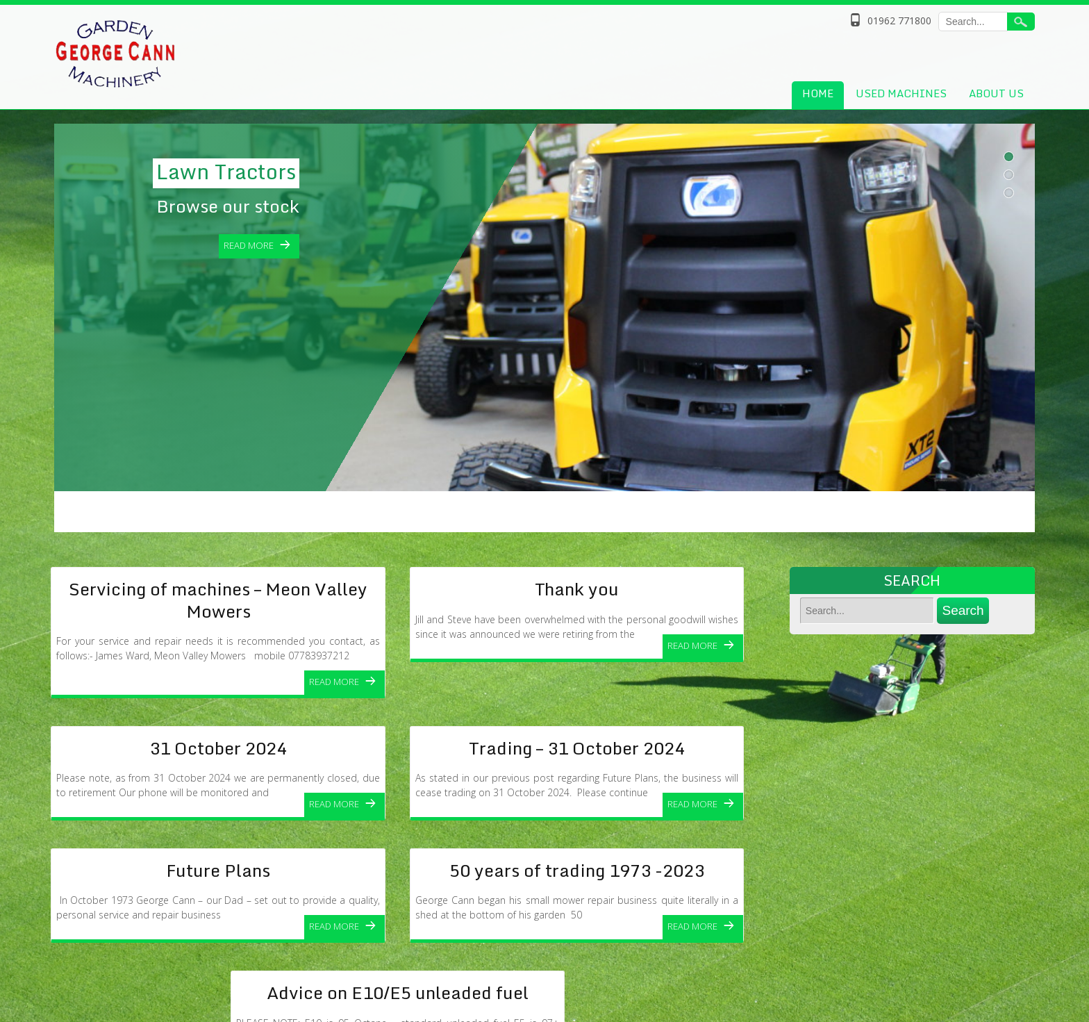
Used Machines (901, 93)
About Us (996, 93)
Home (817, 93)
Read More (334, 681)
